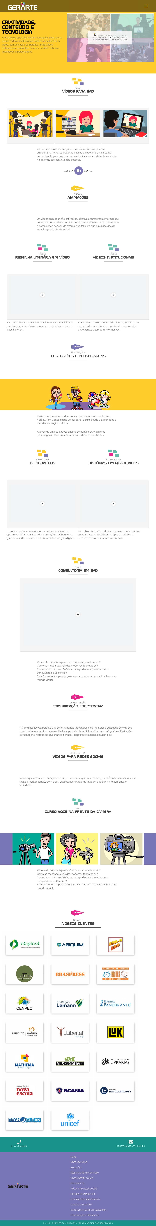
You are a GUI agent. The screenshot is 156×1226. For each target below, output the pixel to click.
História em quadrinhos (83, 1194)
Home (73, 1157)
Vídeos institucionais (82, 1178)
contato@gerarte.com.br (131, 1146)
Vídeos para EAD (79, 1162)
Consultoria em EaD (81, 1205)
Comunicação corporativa (85, 1215)
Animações (76, 1167)
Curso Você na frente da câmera (88, 1210)
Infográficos (77, 1183)
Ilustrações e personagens (85, 1199)
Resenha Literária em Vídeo (85, 1173)
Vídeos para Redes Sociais (84, 1189)
